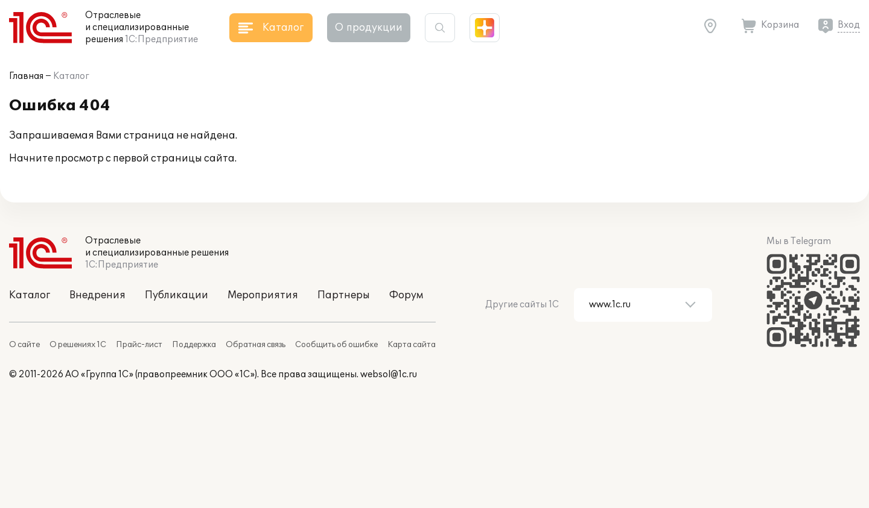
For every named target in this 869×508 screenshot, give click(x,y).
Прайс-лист (139, 345)
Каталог (71, 76)
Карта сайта (411, 345)
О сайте (24, 345)
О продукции (369, 28)
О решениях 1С (77, 345)
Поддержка (194, 345)
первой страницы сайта (174, 158)
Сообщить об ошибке (336, 345)
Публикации (176, 295)
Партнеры (343, 295)
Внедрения (97, 295)
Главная (26, 76)
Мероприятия (263, 295)
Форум (406, 295)
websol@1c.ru (388, 374)
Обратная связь (255, 345)
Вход (849, 25)
